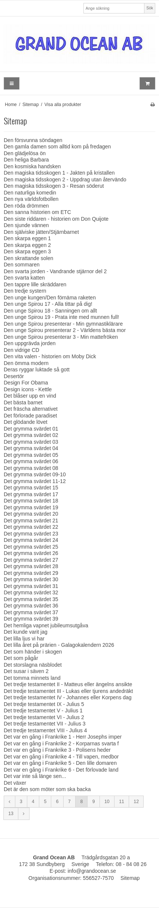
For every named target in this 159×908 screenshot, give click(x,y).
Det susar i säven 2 (26, 671)
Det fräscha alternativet (31, 409)
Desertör (14, 376)
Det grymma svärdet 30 (31, 579)
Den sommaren (22, 265)
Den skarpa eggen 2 (27, 245)
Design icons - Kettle (28, 389)
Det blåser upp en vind (30, 396)
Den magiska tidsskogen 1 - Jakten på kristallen (59, 173)
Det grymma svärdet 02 (31, 435)
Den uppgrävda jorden (30, 343)
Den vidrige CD (21, 350)
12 (136, 801)
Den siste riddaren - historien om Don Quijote (56, 219)
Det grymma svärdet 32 (31, 592)
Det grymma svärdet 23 (31, 534)
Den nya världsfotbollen (31, 199)
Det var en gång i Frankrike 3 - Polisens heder (57, 750)
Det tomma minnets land (32, 678)
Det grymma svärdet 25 (31, 547)
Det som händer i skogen (33, 652)
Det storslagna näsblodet (33, 665)
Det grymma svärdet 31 (31, 586)
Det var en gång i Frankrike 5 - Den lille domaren (60, 763)
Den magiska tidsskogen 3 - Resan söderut (54, 186)
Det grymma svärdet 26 (31, 553)
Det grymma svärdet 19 (31, 507)
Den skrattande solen (28, 258)
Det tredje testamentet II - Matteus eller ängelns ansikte (68, 684)
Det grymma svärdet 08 (31, 468)
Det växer (15, 783)
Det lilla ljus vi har (24, 639)
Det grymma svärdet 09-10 (35, 474)
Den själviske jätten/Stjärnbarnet (41, 232)
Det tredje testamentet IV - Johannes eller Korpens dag (68, 697)
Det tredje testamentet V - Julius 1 (43, 711)
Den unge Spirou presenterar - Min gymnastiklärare (63, 324)
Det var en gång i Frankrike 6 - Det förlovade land (61, 770)
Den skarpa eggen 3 (27, 251)
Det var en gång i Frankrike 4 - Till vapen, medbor (61, 757)
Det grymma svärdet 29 (31, 573)
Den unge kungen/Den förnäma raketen (50, 298)
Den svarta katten (24, 278)
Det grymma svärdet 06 (31, 461)
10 (107, 801)
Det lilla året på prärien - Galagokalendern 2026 (59, 645)
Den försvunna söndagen (33, 140)
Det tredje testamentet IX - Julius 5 (44, 704)
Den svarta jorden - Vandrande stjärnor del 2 (55, 271)
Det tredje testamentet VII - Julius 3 (45, 724)
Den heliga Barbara (26, 160)
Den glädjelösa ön (25, 153)
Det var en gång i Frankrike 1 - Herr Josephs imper (63, 737)
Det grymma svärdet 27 (31, 560)
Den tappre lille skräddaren (35, 284)
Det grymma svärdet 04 (31, 448)
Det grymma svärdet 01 (31, 429)
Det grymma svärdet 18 (31, 501)
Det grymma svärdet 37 (31, 612)
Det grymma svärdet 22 (31, 527)
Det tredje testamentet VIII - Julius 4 (45, 730)
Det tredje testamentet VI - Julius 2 (44, 717)
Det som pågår (21, 658)
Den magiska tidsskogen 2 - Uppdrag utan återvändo (65, 179)
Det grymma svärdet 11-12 (35, 481)
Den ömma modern (26, 363)
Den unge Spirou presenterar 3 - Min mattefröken (61, 337)
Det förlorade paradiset (30, 416)
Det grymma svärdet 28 (31, 566)
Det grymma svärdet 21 (31, 521)
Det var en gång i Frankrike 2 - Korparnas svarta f (61, 743)
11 (121, 801)
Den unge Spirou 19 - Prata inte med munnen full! (61, 317)
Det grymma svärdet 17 (31, 494)
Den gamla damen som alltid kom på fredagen (57, 147)
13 (10, 813)
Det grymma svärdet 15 (31, 488)
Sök (149, 8)
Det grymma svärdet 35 (31, 599)
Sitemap (130, 878)
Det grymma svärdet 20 (31, 514)
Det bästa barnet (23, 402)
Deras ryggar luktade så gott (37, 369)
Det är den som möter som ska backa (47, 789)
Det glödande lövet (26, 422)
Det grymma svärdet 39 (31, 619)
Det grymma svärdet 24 (31, 540)
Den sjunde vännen (26, 225)
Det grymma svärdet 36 (31, 606)
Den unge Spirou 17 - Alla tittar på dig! (48, 304)
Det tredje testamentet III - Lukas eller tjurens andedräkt (68, 691)
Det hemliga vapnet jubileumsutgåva (46, 625)
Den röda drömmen (26, 206)
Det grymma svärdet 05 (31, 455)
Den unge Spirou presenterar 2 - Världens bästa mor (65, 330)
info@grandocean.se (92, 871)
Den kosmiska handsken (32, 166)
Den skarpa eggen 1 (27, 238)
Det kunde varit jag (26, 632)
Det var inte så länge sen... (35, 776)
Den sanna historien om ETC (37, 212)
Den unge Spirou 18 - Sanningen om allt (50, 311)
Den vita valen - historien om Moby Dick (50, 356)
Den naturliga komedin (30, 193)
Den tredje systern (25, 291)
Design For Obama (26, 383)
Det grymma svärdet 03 (31, 442)
